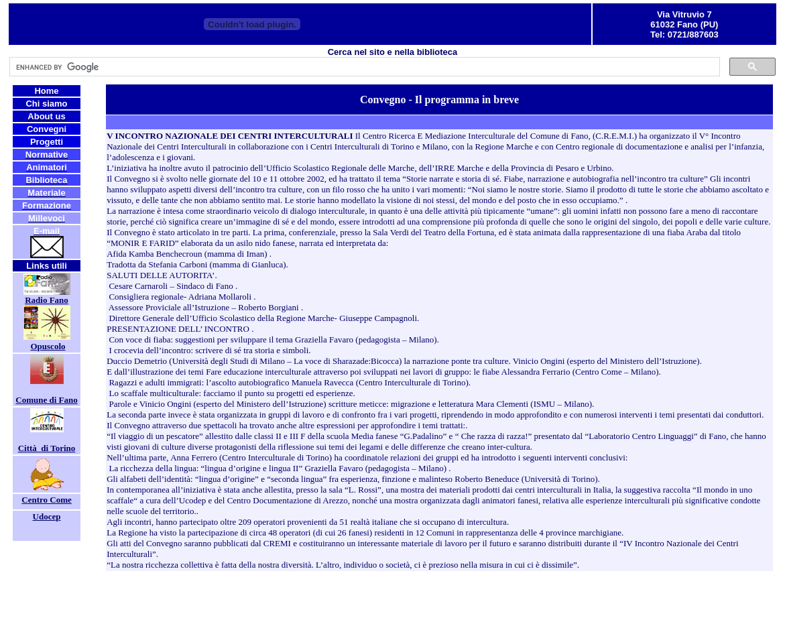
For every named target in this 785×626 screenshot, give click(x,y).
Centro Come (46, 500)
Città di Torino (47, 448)
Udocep (47, 516)
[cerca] (363, 67)
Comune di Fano (46, 400)
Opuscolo (47, 346)
